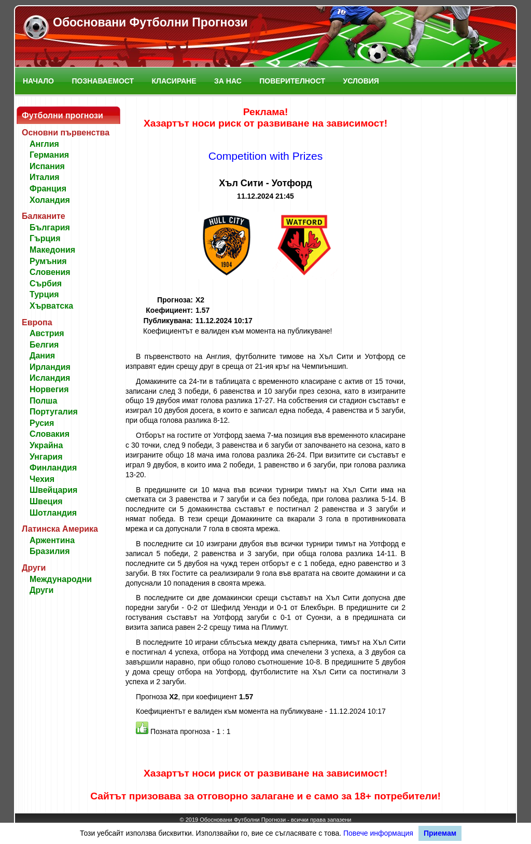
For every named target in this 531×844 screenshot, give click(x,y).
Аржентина (52, 540)
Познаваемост (103, 81)
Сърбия (46, 283)
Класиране (174, 81)
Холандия (50, 200)
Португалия (54, 411)
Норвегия (49, 389)
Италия (45, 177)
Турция (44, 294)
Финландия (53, 467)
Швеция (46, 501)
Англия (44, 144)
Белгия (44, 344)
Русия (42, 423)
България (50, 227)
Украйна (46, 445)
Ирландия (50, 367)
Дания (42, 355)
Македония (52, 249)
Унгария (46, 456)
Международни (61, 579)
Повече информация (378, 833)
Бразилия (50, 551)
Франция (48, 188)
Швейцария (53, 490)
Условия (361, 81)
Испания (47, 166)
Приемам (440, 833)
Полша (43, 400)
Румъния (48, 261)
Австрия (47, 333)
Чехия (42, 479)
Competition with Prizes (265, 156)
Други (41, 590)
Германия (49, 154)
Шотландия (53, 512)
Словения (50, 272)
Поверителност (292, 81)
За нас (228, 81)
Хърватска (51, 305)
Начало (38, 81)
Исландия (50, 377)
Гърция (45, 238)
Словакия (49, 434)
